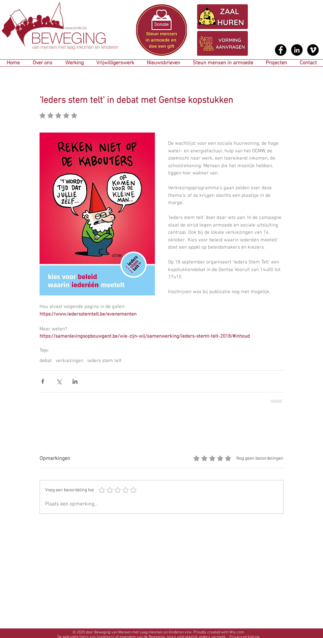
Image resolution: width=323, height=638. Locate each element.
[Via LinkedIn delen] (75, 381)
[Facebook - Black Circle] (280, 50)
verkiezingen (69, 361)
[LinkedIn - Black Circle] (297, 50)
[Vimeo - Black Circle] (313, 50)
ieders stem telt (104, 361)
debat (46, 361)
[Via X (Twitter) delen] (59, 381)
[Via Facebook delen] (43, 381)
